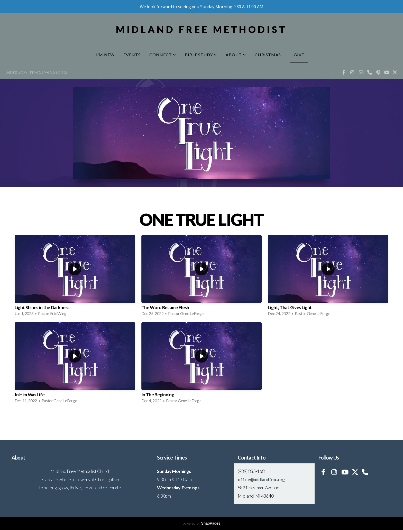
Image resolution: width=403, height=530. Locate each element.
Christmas (268, 54)
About (236, 54)
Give (299, 54)
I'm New (105, 54)
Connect (162, 54)
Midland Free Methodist (201, 29)
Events (132, 54)
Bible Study (201, 54)
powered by (201, 523)
